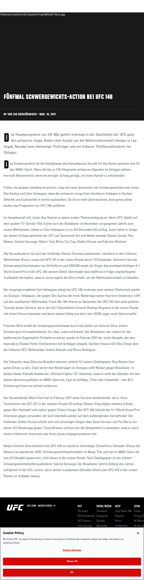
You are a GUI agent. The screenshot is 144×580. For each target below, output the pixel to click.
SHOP (121, 14)
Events (10, 14)
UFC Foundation (86, 516)
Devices (119, 516)
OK (72, 572)
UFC (80, 506)
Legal (137, 506)
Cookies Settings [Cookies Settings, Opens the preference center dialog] (72, 550)
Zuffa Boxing (103, 16)
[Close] (138, 533)
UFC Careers (84, 521)
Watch (89, 14)
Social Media (103, 506)
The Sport (83, 511)
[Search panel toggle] (131, 14)
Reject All (72, 561)
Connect (73, 14)
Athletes (42, 14)
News (57, 14)
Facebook (101, 511)
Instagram (101, 516)
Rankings (26, 14)
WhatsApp (101, 526)
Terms (137, 511)
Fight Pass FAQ (123, 511)
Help (117, 506)
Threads (100, 521)
